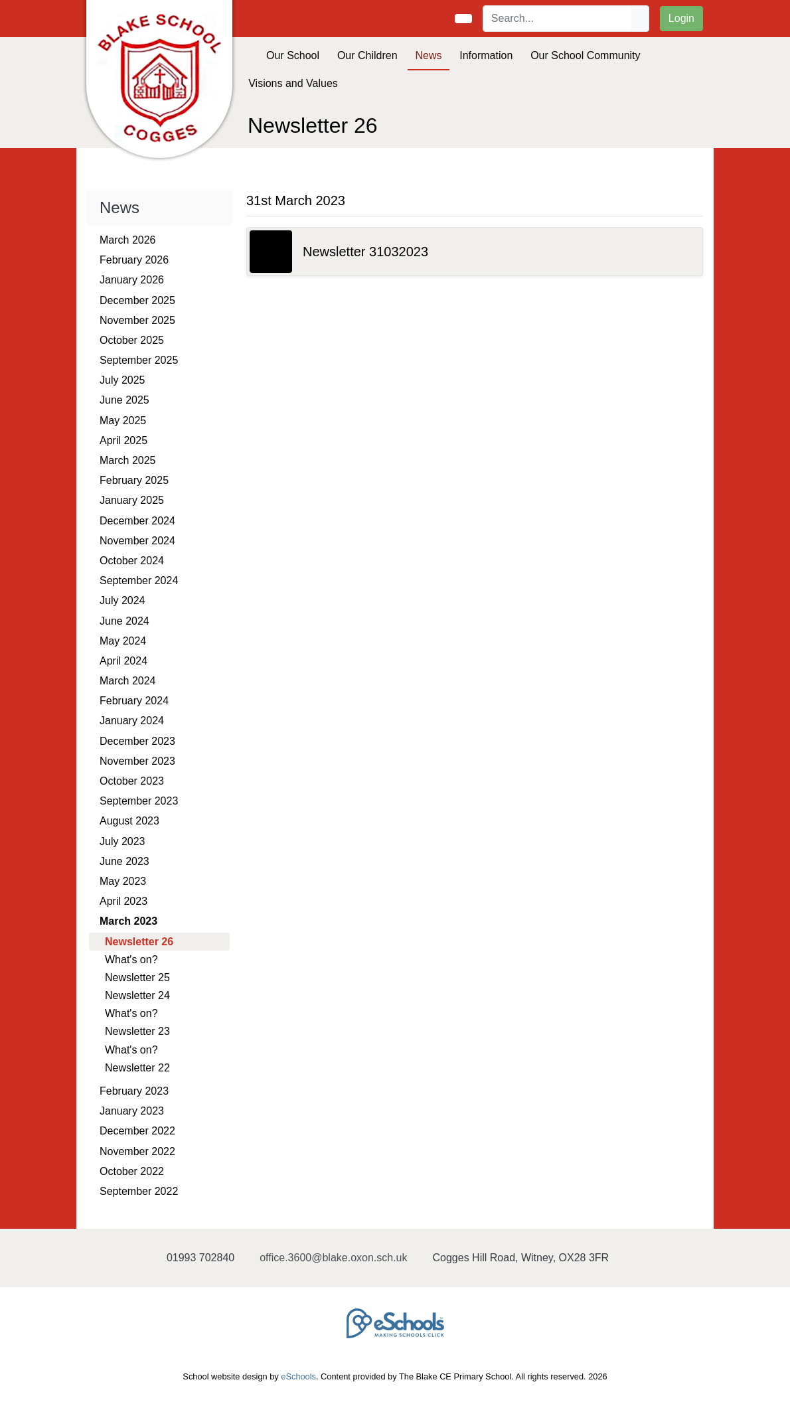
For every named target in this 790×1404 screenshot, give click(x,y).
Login (681, 18)
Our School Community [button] (585, 55)
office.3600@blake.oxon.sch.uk (333, 1257)
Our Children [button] (367, 55)
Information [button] (486, 55)
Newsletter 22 (137, 1067)
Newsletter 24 (137, 995)
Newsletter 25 (137, 977)
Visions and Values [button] (293, 83)
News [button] (428, 55)
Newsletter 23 (137, 1031)
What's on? (131, 959)
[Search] (557, 18)
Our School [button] (292, 55)
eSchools (298, 1376)
